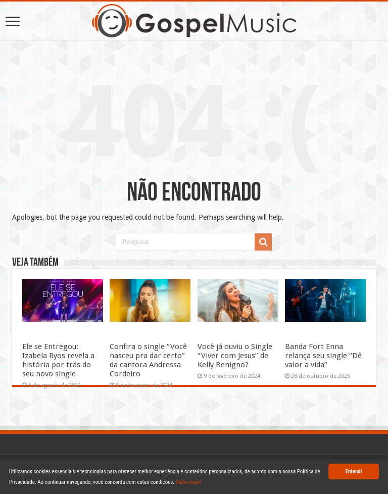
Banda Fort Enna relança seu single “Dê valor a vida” (323, 355)
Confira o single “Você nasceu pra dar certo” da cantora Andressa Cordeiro (148, 360)
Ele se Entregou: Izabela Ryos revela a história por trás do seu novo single (58, 360)
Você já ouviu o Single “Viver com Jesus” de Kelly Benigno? (235, 355)
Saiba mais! (189, 482)
